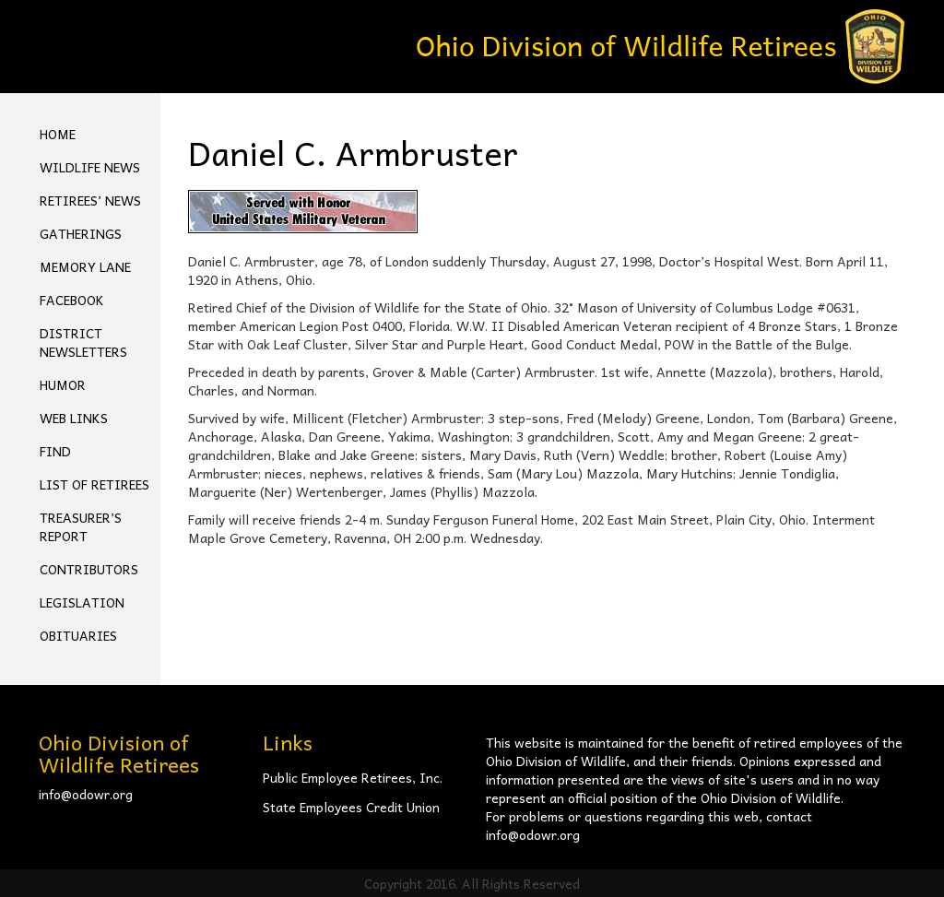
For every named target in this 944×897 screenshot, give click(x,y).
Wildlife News (90, 167)
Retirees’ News (90, 200)
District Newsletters (83, 342)
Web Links (74, 417)
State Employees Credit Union (351, 807)
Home (58, 134)
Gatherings (81, 233)
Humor (63, 384)
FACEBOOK (72, 299)
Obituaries (78, 635)
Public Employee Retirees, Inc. (352, 777)
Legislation (82, 602)
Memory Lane (85, 266)
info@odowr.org (86, 794)
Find (55, 451)
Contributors (89, 569)
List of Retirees (94, 484)
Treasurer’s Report (81, 526)
